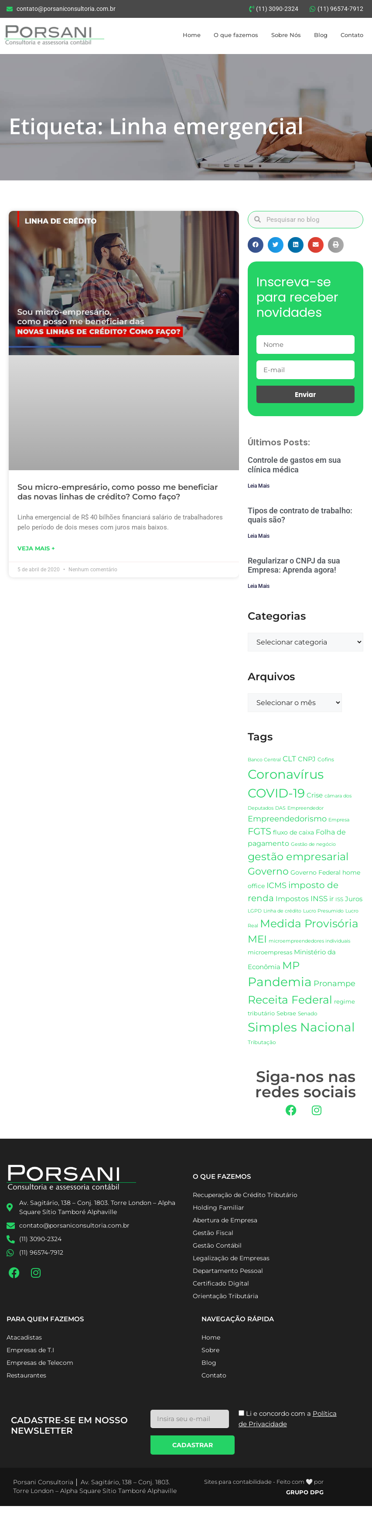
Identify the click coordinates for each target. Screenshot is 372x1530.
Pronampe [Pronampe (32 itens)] (334, 983)
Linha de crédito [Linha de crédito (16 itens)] (282, 911)
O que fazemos (236, 34)
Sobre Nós (286, 34)
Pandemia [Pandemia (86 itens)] (280, 981)
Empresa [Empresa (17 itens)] (338, 820)
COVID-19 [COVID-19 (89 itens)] (276, 793)
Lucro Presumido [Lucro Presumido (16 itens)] (323, 911)
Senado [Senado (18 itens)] (307, 1014)
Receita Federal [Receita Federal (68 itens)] (290, 999)
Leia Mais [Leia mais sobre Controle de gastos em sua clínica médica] (259, 486)
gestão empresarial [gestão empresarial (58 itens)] (298, 856)
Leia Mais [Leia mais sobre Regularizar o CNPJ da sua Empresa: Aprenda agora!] (259, 586)
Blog (321, 34)
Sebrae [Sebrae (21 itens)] (286, 1013)
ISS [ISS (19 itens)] (339, 899)
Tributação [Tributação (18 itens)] (262, 1042)
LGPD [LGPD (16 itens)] (255, 911)
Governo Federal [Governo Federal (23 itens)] (315, 872)
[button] (255, 245)
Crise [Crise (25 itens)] (315, 795)
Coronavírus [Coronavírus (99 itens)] (286, 774)
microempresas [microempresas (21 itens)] (270, 952)
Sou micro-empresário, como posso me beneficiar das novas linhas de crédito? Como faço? (117, 492)
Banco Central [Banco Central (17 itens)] (264, 760)
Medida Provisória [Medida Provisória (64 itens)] (309, 923)
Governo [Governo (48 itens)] (268, 871)
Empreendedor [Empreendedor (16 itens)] (305, 808)
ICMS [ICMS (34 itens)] (276, 885)
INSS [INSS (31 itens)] (319, 898)
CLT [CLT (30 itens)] (289, 758)
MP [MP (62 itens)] (291, 965)
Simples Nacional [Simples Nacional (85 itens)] (301, 1027)
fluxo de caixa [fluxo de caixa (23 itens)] (293, 832)
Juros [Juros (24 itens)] (353, 899)
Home (192, 34)
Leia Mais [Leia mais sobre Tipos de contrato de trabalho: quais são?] (259, 536)
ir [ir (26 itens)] (331, 899)
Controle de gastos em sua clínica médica (294, 464)
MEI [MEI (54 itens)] (257, 939)
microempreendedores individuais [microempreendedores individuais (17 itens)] (309, 941)
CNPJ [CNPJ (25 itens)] (307, 759)
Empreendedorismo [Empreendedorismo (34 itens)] (287, 819)
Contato (352, 34)
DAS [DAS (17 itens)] (280, 808)
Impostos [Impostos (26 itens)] (292, 899)
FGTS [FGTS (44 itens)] (259, 831)
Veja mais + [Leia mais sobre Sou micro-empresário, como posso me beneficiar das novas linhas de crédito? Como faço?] (36, 548)
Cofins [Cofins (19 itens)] (325, 759)
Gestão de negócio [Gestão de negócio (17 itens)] (313, 844)
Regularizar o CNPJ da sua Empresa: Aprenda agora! (294, 565)
